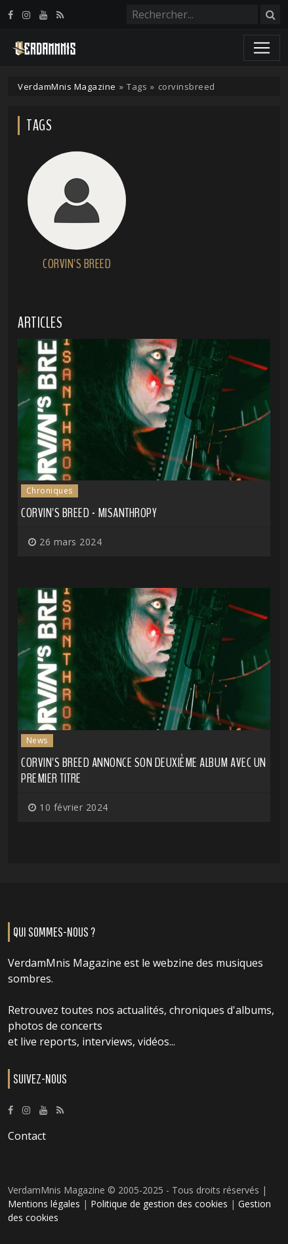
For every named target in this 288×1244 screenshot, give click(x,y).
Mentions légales (44, 1203)
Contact (27, 1136)
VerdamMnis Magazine (67, 86)
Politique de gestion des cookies (159, 1203)
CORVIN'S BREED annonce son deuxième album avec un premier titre (143, 770)
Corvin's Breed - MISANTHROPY (89, 513)
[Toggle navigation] (261, 48)
